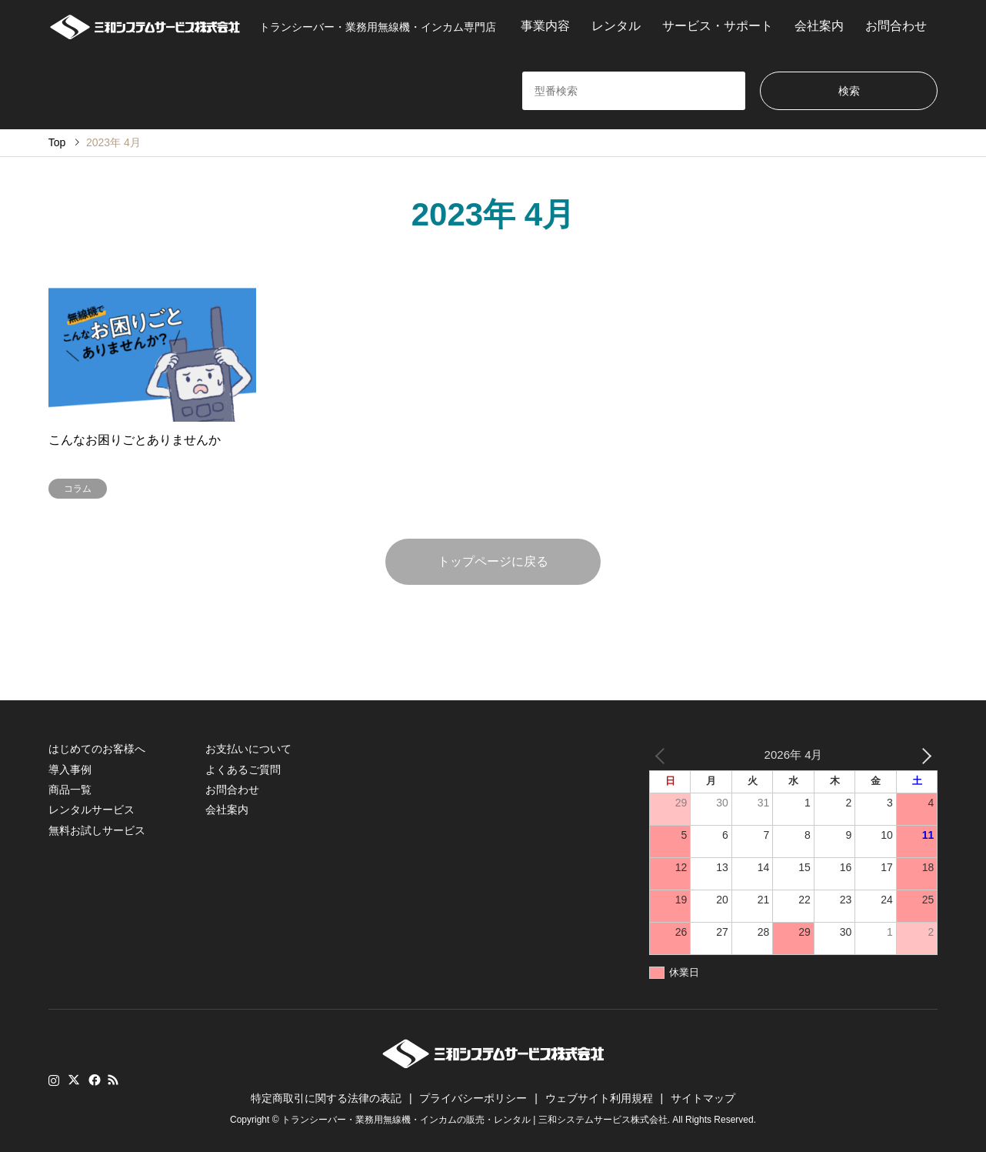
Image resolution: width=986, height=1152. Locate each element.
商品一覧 (70, 789)
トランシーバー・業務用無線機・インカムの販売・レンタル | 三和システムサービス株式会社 (474, 1119)
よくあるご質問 (243, 769)
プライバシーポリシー (473, 1098)
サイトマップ (703, 1098)
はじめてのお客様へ (96, 749)
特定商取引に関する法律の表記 (326, 1098)
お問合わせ (896, 25)
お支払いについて (248, 749)
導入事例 (70, 769)
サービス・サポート (717, 25)
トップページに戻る (493, 561)
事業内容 (545, 25)
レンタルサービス (91, 809)
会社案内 (819, 25)
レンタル (616, 25)
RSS (113, 1079)
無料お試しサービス (96, 830)
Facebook (93, 1079)
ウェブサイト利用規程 (599, 1098)
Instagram (53, 1079)
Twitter (73, 1079)
